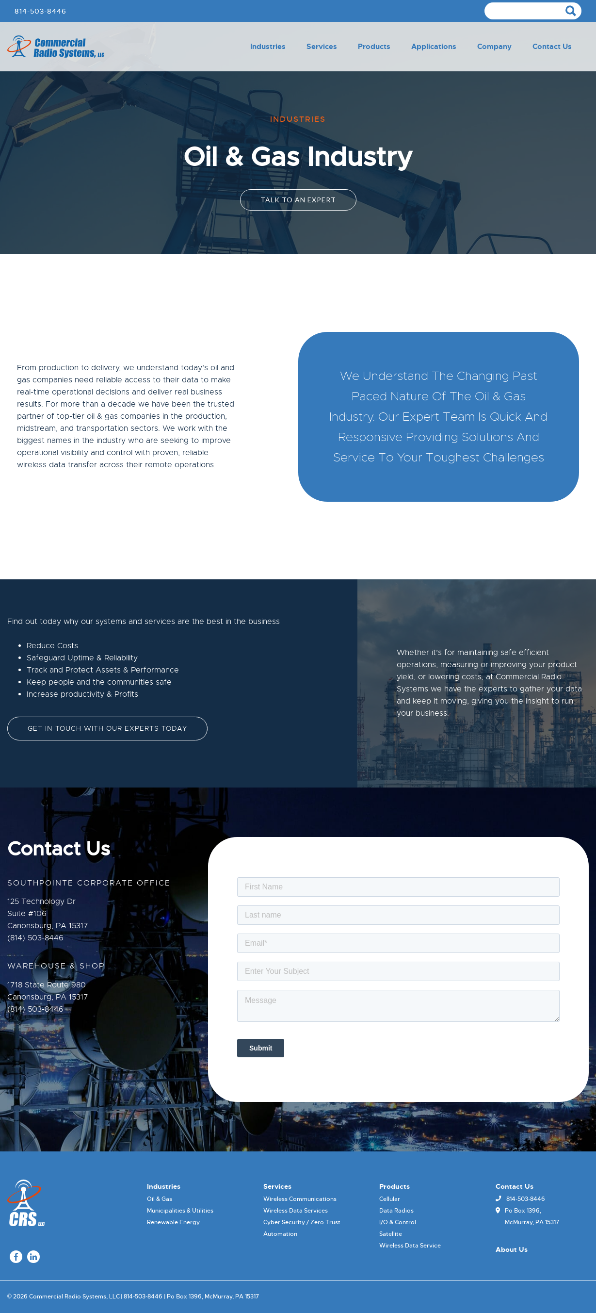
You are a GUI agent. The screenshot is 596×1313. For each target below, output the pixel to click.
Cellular (389, 1199)
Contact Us (552, 46)
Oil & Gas (159, 1199)
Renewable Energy (173, 1222)
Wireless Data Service (410, 1245)
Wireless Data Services (295, 1211)
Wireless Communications (300, 1199)
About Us (512, 1249)
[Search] (532, 10)
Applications (433, 46)
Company (494, 46)
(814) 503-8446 (35, 938)
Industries (268, 46)
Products (374, 46)
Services (321, 46)
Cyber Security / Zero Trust (301, 1222)
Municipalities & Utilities (180, 1211)
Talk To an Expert (298, 200)
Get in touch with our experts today (107, 728)
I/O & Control (397, 1222)
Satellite (390, 1234)
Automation (280, 1234)
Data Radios (396, 1211)
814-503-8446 (40, 11)
